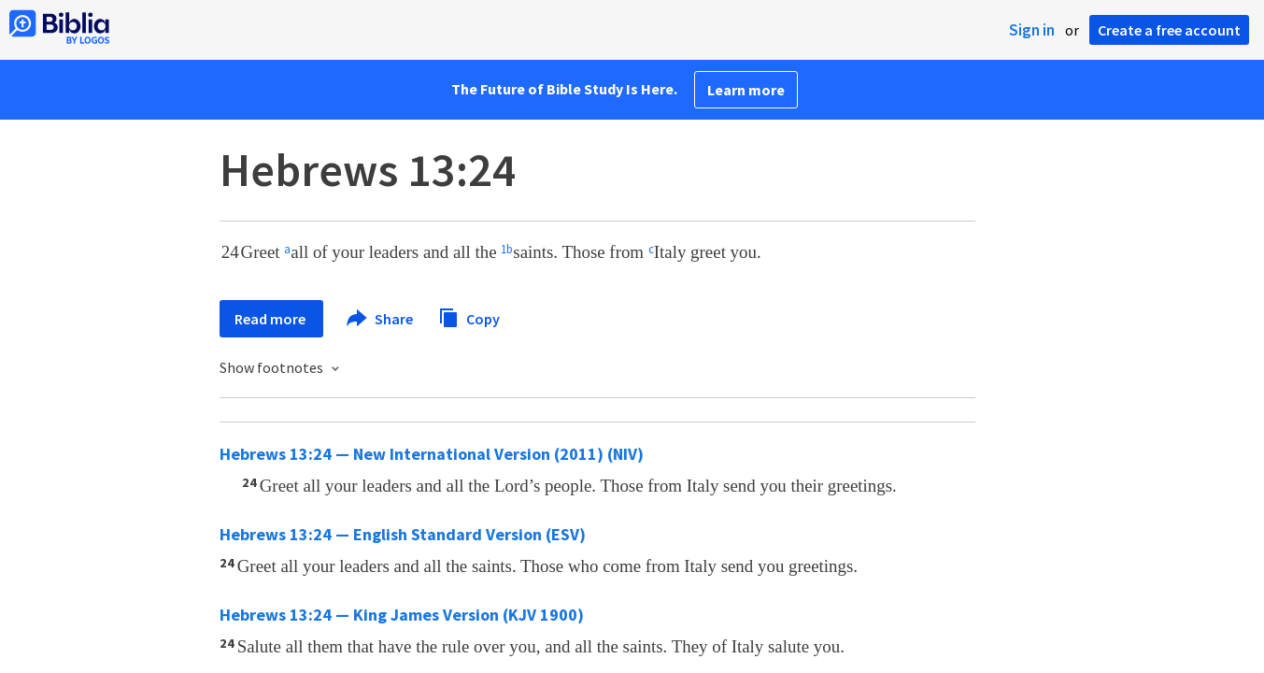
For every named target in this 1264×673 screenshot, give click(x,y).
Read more (271, 318)
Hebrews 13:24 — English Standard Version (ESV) (403, 534)
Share (381, 318)
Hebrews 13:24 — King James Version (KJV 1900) (402, 614)
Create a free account (1169, 30)
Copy (469, 316)
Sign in (1032, 30)
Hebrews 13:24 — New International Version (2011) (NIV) (432, 454)
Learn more (746, 89)
